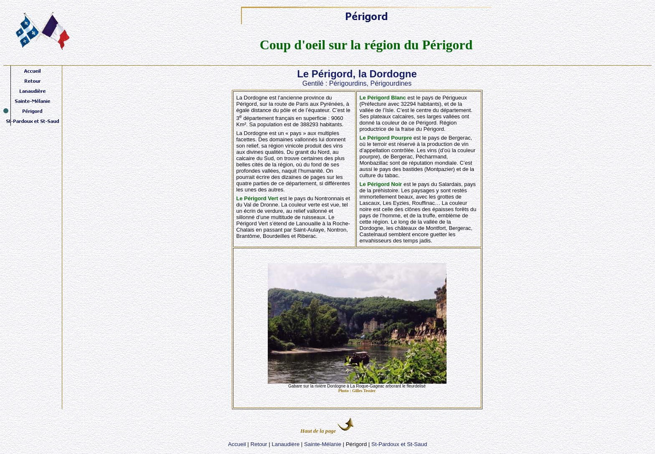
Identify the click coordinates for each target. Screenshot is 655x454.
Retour (258, 444)
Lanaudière (286, 444)
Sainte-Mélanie (322, 444)
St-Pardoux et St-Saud (399, 444)
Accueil (237, 444)
